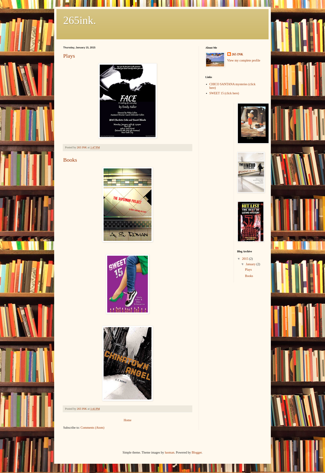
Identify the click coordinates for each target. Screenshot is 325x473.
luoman (169, 452)
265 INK (237, 54)
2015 (245, 258)
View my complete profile (243, 60)
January (251, 264)
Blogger (197, 452)
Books (70, 160)
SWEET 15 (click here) (224, 93)
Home (127, 420)
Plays (69, 56)
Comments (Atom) (92, 427)
